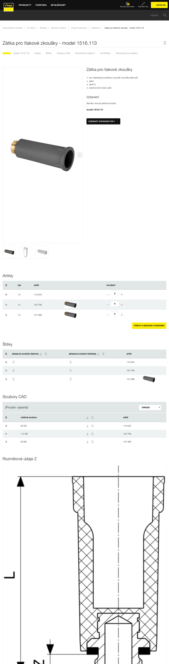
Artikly (38, 53)
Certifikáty (105, 53)
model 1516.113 (21, 53)
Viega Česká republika (12, 28)
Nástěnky (96, 28)
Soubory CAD (63, 53)
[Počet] (115, 293)
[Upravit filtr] (150, 407)
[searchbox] (82, 15)
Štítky (48, 53)
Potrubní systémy (58, 28)
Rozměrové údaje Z (85, 53)
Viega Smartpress (79, 28)
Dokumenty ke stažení (127, 53)
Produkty (31, 28)
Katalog (43, 28)
